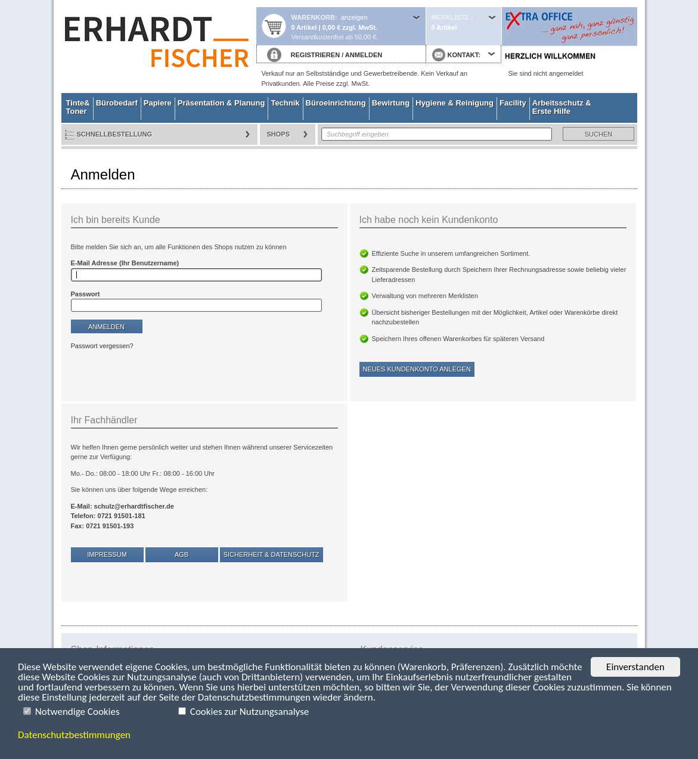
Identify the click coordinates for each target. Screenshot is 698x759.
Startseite (158, 46)
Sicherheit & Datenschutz (271, 554)
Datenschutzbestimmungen (74, 735)
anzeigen (354, 17)
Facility (513, 102)
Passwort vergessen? (102, 345)
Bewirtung (391, 102)
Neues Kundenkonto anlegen (417, 369)
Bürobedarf (117, 102)
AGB (181, 554)
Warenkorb (313, 17)
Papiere (158, 102)
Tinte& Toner (78, 107)
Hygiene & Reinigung (454, 102)
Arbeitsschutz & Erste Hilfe (561, 107)
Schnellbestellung (115, 134)
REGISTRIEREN (315, 54)
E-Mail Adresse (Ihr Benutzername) (125, 263)
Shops (278, 134)
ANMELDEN (363, 54)
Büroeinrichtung (336, 102)
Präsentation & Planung (221, 102)
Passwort (85, 294)
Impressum (107, 554)
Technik (285, 102)
